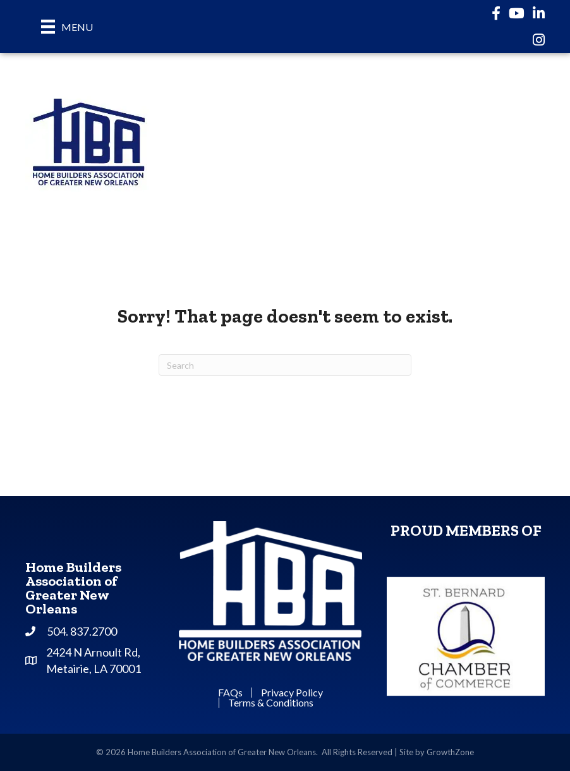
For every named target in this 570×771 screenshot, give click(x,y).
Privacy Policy (292, 693)
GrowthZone (450, 752)
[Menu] (67, 26)
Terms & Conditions (270, 703)
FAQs (230, 693)
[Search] (285, 365)
